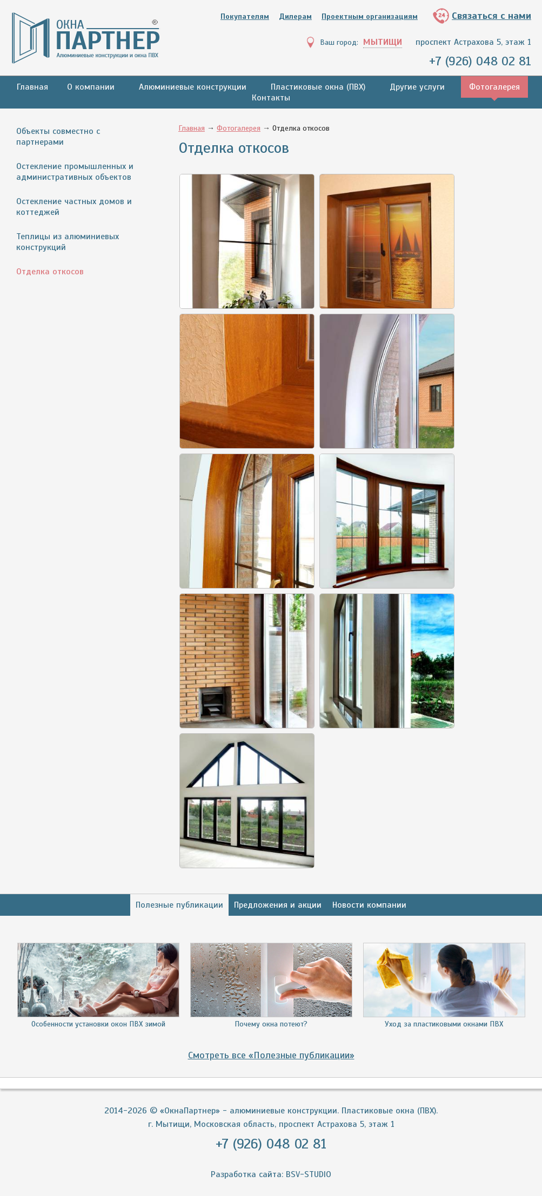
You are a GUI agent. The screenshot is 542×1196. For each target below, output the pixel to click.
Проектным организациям (370, 16)
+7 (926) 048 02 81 (479, 61)
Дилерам (295, 16)
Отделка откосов (50, 271)
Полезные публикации (179, 905)
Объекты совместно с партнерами (58, 136)
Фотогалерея (494, 87)
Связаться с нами (491, 16)
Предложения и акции (278, 905)
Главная (32, 87)
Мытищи (382, 42)
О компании (91, 87)
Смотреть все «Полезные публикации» (271, 1055)
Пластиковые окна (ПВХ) (318, 87)
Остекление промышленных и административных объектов (74, 172)
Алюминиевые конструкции (192, 87)
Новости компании (369, 905)
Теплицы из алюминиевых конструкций (67, 242)
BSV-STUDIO (308, 1174)
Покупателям (244, 16)
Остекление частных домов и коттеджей (74, 207)
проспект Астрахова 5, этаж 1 (473, 42)
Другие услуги (417, 87)
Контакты (271, 97)
